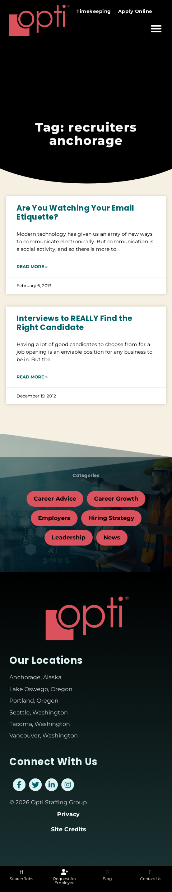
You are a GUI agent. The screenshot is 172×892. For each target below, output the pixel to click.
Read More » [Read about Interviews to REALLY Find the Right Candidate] (32, 377)
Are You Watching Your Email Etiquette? (75, 212)
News (111, 537)
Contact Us (150, 878)
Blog (107, 878)
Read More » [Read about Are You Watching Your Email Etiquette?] (32, 266)
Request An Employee (64, 880)
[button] (156, 28)
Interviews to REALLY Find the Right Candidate (75, 322)
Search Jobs (21, 878)
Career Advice (55, 498)
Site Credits (68, 829)
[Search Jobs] (21, 872)
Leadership (68, 537)
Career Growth (116, 498)
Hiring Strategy (111, 518)
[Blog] (107, 872)
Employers (54, 518)
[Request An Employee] (65, 872)
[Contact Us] (150, 872)
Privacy (68, 814)
